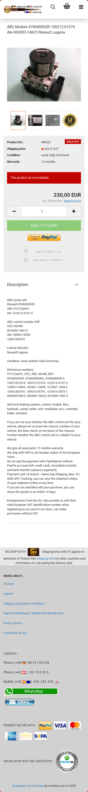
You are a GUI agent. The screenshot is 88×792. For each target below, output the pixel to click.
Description (17, 284)
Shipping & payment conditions (24, 603)
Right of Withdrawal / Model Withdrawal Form (34, 613)
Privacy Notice (13, 623)
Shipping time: (16, 149)
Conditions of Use (15, 633)
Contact (9, 584)
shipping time (45, 558)
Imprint (8, 593)
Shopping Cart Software (28, 786)
